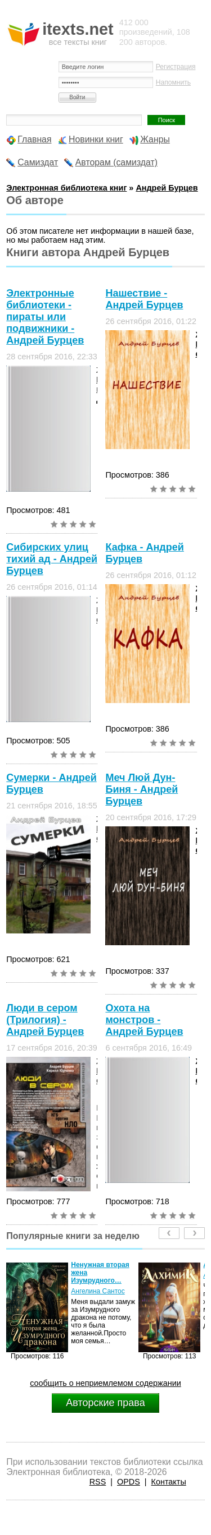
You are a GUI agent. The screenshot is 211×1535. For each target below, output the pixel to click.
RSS (97, 1481)
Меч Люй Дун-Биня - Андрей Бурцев (141, 789)
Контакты (168, 1481)
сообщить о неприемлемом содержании (105, 1383)
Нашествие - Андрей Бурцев (144, 299)
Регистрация (176, 67)
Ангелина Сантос (98, 1291)
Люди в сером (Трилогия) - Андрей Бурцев (45, 1019)
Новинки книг (96, 139)
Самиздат (37, 162)
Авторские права (105, 1402)
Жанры (155, 139)
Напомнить (173, 82)
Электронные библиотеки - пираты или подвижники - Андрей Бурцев (45, 317)
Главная (34, 139)
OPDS (128, 1481)
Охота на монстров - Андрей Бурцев (144, 1019)
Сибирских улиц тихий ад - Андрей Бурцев (51, 559)
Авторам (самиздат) (116, 162)
